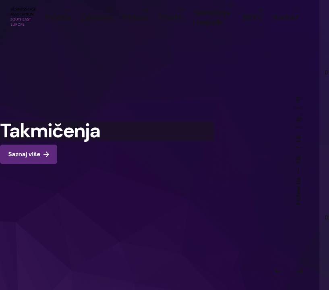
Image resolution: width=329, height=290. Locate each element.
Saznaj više (28, 154)
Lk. (298, 138)
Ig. (298, 118)
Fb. (298, 158)
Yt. (298, 99)
